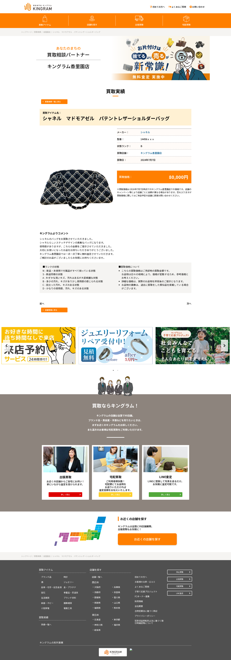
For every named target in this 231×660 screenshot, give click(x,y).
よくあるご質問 (179, 6)
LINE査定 (179, 592)
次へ (189, 303)
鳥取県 (97, 601)
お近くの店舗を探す (121, 539)
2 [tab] (117, 370)
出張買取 (139, 24)
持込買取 (179, 571)
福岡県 (97, 607)
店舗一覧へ (97, 576)
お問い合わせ (198, 6)
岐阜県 (97, 629)
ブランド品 (46, 576)
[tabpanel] (38, 345)
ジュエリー (69, 581)
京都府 (97, 591)
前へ (42, 303)
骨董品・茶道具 (71, 591)
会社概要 (139, 605)
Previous (6, 346)
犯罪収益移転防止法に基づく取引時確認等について (149, 621)
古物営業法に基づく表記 (146, 610)
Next (224, 346)
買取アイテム (45, 24)
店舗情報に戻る (51, 310)
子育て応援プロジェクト (146, 590)
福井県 (117, 624)
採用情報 (139, 600)
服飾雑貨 (68, 602)
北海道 (97, 618)
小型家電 (45, 607)
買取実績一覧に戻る (53, 101)
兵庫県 (117, 586)
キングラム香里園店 (151, 153)
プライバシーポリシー (145, 615)
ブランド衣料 (70, 597)
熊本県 (117, 607)
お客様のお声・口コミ (145, 581)
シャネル (145, 132)
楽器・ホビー (47, 602)
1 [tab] (113, 370)
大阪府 (97, 586)
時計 (66, 576)
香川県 (117, 596)
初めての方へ (158, 6)
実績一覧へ (46, 623)
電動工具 (68, 607)
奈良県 (117, 591)
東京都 (117, 618)
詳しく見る (65, 494)
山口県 (117, 601)
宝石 (43, 591)
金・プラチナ (70, 586)
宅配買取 (186, 24)
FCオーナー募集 (142, 595)
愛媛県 (97, 596)
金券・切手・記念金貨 (51, 586)
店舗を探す (92, 24)
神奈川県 (98, 624)
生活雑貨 (45, 597)
